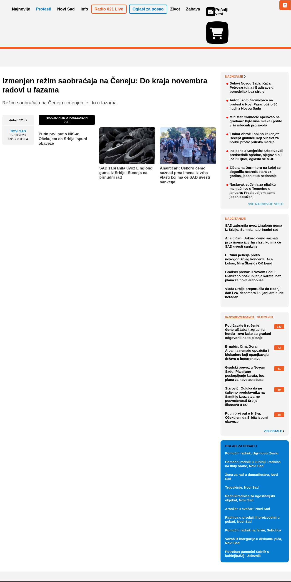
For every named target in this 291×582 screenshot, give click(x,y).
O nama (11, 565)
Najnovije (235, 50)
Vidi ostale (274, 404)
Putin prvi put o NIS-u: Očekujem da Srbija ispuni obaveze (63, 112)
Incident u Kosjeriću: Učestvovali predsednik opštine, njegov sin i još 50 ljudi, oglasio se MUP (256, 128)
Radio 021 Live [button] (109, 15)
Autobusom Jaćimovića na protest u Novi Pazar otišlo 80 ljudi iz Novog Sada (253, 78)
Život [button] (175, 15)
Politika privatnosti (126, 565)
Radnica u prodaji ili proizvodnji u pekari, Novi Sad (252, 493)
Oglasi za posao (241, 419)
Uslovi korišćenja (94, 565)
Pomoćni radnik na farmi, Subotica (253, 504)
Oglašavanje (32, 565)
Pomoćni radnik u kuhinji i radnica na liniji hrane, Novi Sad (253, 437)
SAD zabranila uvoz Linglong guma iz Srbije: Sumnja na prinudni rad (126, 146)
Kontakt (52, 565)
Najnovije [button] (21, 15)
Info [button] (84, 15)
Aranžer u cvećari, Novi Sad (247, 482)
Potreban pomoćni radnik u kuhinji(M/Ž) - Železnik (247, 527)
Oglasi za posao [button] (148, 15)
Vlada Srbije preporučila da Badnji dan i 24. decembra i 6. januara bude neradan (254, 266)
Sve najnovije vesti (265, 177)
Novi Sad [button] (66, 15)
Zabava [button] (193, 15)
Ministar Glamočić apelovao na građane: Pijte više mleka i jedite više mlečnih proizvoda (256, 95)
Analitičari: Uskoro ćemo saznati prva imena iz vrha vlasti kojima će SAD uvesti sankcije (185, 149)
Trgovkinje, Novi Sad (242, 461)
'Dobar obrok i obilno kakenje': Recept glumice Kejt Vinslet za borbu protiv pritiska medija (254, 111)
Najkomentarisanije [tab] (239, 291)
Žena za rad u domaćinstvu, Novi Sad (251, 450)
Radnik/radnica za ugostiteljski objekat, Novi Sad (250, 472)
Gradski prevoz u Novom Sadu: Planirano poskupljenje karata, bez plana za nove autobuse (253, 250)
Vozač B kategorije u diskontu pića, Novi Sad (253, 514)
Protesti (43, 15)
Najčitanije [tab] (265, 291)
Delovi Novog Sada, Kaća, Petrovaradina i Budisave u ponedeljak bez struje (251, 61)
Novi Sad (18, 105)
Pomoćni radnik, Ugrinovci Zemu (251, 427)
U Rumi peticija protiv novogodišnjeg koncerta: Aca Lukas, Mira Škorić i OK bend (249, 233)
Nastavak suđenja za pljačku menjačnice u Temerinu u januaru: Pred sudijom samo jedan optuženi (253, 164)
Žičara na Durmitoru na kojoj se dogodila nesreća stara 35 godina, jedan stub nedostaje (255, 145)
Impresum (70, 565)
